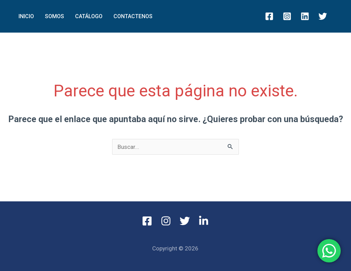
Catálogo (88, 16)
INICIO (26, 16)
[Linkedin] (305, 16)
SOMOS (54, 16)
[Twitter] (322, 16)
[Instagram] (287, 16)
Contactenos (133, 16)
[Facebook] (269, 16)
